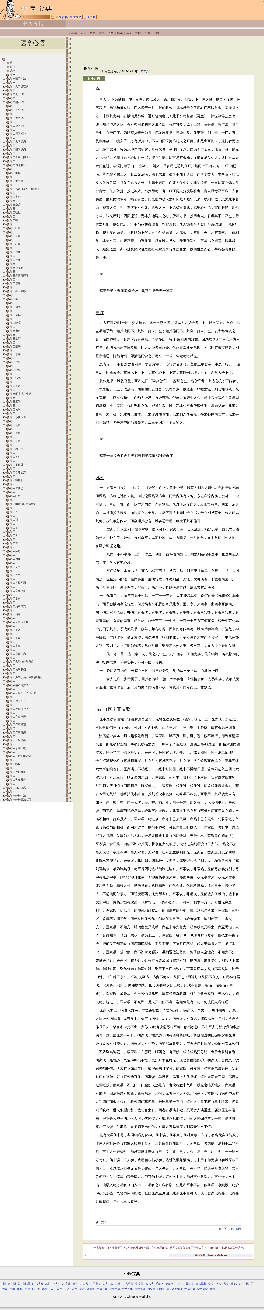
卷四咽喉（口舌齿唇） (23, 504)
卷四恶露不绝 (18, 748)
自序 (12, 66)
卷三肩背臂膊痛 (19, 275)
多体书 (180, 1283)
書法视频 (201, 1283)
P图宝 (160, 1289)
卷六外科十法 (18, 795)
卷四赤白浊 (16, 448)
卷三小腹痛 (16, 267)
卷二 (12, 90)
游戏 (27, 1289)
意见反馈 (189, 1289)
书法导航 (28, 1283)
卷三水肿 (15, 354)
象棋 (20, 1289)
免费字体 (114, 1289)
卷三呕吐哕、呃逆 (20, 393)
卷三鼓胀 (15, 362)
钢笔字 (170, 1283)
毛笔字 (159, 1283)
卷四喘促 (15, 764)
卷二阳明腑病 (18, 149)
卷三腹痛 (15, 259)
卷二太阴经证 (18, 117)
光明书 (129, 1283)
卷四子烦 (15, 637)
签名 (82, 1289)
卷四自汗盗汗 (18, 472)
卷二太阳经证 (18, 94)
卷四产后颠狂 (18, 724)
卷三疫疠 (15, 196)
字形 (218, 1283)
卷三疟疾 (15, 346)
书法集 (16, 1283)
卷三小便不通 (18, 417)
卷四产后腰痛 (18, 740)
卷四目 (14, 511)
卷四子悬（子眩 (19, 622)
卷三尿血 (15, 433)
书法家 (39, 1283)
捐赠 (212, 1289)
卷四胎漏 (15, 614)
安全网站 (202, 1289)
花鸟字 (190, 1283)
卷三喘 (14, 220)
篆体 (120, 1283)
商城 (44, 1289)
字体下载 (102, 1289)
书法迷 (6, 1283)
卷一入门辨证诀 (19, 86)
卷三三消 (15, 401)
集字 (211, 1283)
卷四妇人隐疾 (18, 787)
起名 (52, 1289)
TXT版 (144, 71)
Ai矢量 (151, 1289)
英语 (67, 1289)
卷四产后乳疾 (18, 771)
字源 (246, 1283)
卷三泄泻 (15, 338)
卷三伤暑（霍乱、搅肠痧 (24, 188)
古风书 (87, 1283)
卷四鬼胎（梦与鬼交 (22, 661)
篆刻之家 (236, 1283)
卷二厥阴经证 (18, 133)
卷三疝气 (15, 377)
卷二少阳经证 (18, 110)
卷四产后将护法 (19, 708)
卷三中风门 (16, 173)
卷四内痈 (15, 559)
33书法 (149, 1283)
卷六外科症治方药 (20, 799)
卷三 (12, 169)
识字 (59, 1289)
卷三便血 (15, 425)
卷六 (12, 791)
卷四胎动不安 (18, 606)
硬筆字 (91, 1289)
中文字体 (127, 1289)
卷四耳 (14, 543)
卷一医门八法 (18, 78)
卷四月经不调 (18, 582)
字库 (55, 1283)
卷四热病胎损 (18, 669)
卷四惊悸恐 (16, 488)
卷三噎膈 (15, 322)
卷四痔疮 (15, 551)
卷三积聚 (15, 370)
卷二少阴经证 (18, 125)
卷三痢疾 (15, 330)
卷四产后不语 (18, 716)
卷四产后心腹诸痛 (20, 756)
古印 (105, 1283)
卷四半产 (15, 630)
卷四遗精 (15, 441)
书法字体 (65, 1283)
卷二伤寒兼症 (18, 165)
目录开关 (94, 78)
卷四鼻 (14, 535)
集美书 (139, 1283)
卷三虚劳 (15, 204)
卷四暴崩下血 (18, 590)
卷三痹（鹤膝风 (19, 291)
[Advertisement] (163, 51)
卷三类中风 (16, 181)
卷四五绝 (15, 574)
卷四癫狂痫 (16, 480)
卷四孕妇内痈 (18, 653)
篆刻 (47, 1283)
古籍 (5, 1289)
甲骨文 (97, 1283)
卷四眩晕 (15, 496)
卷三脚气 (15, 307)
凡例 (12, 70)
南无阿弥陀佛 (174, 1289)
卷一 (12, 74)
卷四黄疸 (15, 456)
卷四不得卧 (16, 464)
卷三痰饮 (15, 385)
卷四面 (14, 519)
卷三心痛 (15, 244)
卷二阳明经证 (18, 102)
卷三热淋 (15, 409)
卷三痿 (14, 299)
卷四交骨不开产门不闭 (23, 693)
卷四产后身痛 (18, 732)
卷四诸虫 (15, 567)
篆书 (113, 1283)
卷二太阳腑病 (18, 141)
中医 (12, 1289)
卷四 (12, 437)
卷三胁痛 (15, 251)
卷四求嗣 (15, 598)
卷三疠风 (15, 314)
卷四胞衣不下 (18, 700)
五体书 (77, 1283)
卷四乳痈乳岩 (18, 779)
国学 (253, 1283)
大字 (226, 1283)
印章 (74, 1289)
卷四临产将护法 (19, 685)
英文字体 (140, 1289)
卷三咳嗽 (15, 212)
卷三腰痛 (15, 283)
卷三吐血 (15, 228)
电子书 (36, 1289)
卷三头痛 (15, 236)
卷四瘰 (14, 527)
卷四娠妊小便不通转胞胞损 (26, 677)
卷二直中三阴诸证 (20, 157)
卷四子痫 (15, 645)
